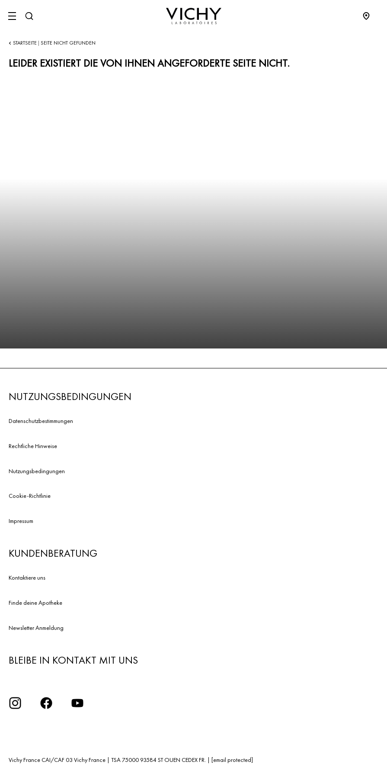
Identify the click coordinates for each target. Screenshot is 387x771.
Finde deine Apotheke (35, 602)
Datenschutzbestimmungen (41, 421)
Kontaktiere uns (27, 577)
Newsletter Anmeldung (36, 628)
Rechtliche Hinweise (33, 446)
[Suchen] (29, 16)
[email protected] (232, 760)
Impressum (21, 521)
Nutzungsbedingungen (37, 471)
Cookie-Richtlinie (30, 496)
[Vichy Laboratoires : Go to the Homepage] (193, 16)
